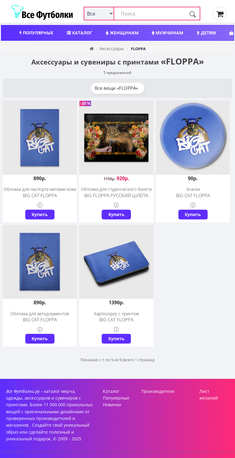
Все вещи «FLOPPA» (118, 88)
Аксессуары (112, 48)
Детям (206, 33)
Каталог (79, 33)
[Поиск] (192, 13)
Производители (158, 391)
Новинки (112, 404)
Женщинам (122, 33)
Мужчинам (167, 33)
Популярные (36, 33)
